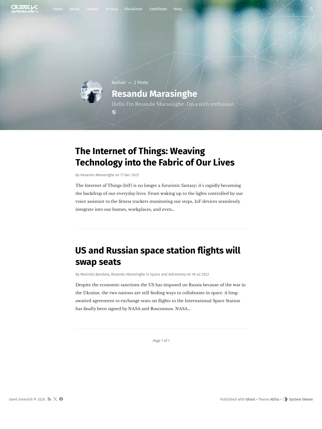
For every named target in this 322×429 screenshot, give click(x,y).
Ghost (250, 399)
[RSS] (49, 399)
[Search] (311, 9)
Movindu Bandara (94, 274)
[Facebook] (61, 399)
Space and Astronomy (168, 274)
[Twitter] (55, 399)
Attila (274, 399)
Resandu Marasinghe (97, 175)
